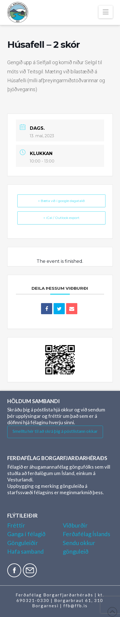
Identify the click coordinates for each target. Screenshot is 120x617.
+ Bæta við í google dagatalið (61, 201)
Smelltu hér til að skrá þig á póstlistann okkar (55, 431)
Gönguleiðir (22, 542)
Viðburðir (75, 525)
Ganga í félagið (26, 533)
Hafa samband (25, 551)
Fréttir (16, 525)
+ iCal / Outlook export (61, 218)
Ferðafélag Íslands (86, 533)
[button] (106, 12)
